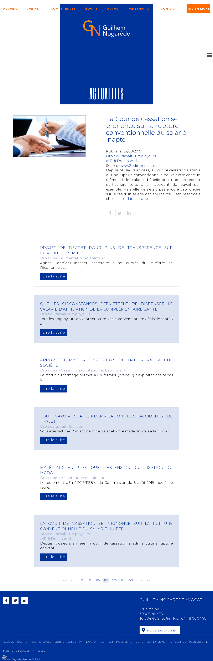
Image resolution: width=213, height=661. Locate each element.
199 (106, 580)
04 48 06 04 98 (194, 618)
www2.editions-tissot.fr (140, 166)
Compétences (63, 8)
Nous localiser (162, 630)
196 (81, 580)
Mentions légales (16, 650)
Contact (169, 8)
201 (123, 580)
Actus (112, 8)
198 (98, 580)
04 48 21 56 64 (159, 618)
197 (90, 580)
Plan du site (198, 641)
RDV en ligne (198, 8)
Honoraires (177, 641)
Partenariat (139, 8)
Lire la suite (138, 199)
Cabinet (34, 8)
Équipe (91, 8)
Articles (39, 650)
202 (131, 580)
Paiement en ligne (129, 641)
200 (114, 580)
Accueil (10, 8)
